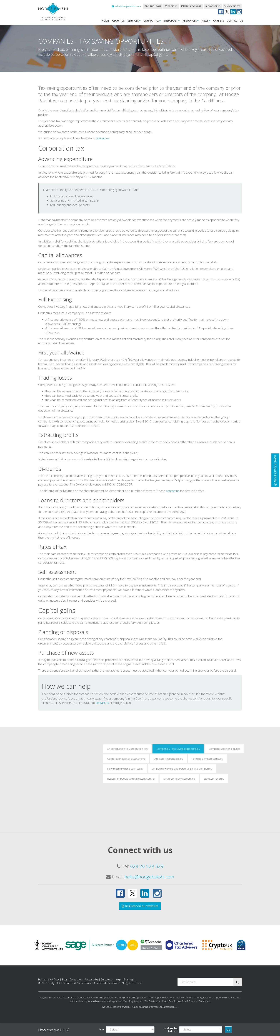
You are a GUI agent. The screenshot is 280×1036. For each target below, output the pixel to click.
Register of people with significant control (205, 835)
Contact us (212, 6)
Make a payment (191, 6)
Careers (218, 20)
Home (105, 20)
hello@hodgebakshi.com (126, 6)
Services (134, 20)
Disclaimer (107, 979)
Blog (64, 979)
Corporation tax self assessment (200, 816)
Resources (190, 20)
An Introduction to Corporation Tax (202, 806)
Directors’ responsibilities (242, 816)
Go (228, 1029)
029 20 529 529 (232, 6)
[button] (275, 470)
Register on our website (140, 906)
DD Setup (171, 6)
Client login (153, 6)
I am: (101, 1029)
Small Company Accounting (253, 835)
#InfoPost (172, 20)
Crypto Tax (152, 20)
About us (118, 20)
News (205, 20)
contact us (102, 195)
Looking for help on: (171, 1029)
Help (118, 979)
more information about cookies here (160, 1006)
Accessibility (91, 979)
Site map (129, 979)
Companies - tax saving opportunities (252, 806)
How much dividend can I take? (199, 826)
